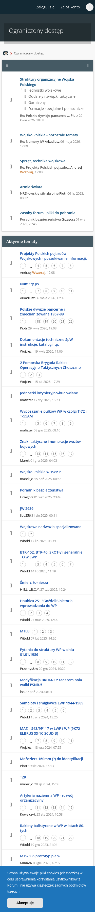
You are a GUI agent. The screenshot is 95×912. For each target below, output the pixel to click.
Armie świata (31, 186)
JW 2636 (26, 508)
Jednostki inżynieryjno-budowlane (49, 392)
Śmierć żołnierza (34, 582)
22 (70, 321)
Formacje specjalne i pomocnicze (54, 108)
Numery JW (29, 283)
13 (38, 454)
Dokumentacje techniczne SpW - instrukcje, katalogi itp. (47, 342)
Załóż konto (70, 7)
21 (62, 321)
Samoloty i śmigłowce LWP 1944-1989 (51, 703)
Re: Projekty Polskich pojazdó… (45, 167)
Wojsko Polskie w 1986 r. (41, 471)
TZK (23, 777)
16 (62, 454)
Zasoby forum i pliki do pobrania (47, 212)
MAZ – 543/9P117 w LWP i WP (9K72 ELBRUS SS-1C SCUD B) (50, 731)
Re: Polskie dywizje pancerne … (45, 115)
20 (54, 321)
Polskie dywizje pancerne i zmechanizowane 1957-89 (42, 311)
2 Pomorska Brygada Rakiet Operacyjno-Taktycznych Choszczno (50, 365)
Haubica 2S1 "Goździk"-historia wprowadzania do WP (46, 603)
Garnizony (35, 102)
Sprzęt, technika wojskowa (42, 160)
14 (46, 454)
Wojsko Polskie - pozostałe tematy (49, 135)
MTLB (25, 631)
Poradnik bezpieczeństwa (40, 219)
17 (70, 454)
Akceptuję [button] (25, 903)
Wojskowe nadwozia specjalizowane (50, 526)
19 (46, 321)
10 (62, 291)
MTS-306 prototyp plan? (40, 855)
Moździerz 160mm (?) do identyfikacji (51, 758)
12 (70, 662)
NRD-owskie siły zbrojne (39, 193)
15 (54, 454)
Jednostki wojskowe (43, 90)
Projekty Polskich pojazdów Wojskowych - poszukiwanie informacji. (53, 256)
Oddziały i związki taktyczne (50, 96)
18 (38, 321)
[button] (22, 892)
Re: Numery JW (32, 141)
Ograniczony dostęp (29, 53)
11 (70, 291)
